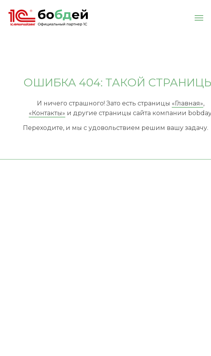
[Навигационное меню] (199, 18)
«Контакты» (47, 113)
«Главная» (187, 103)
